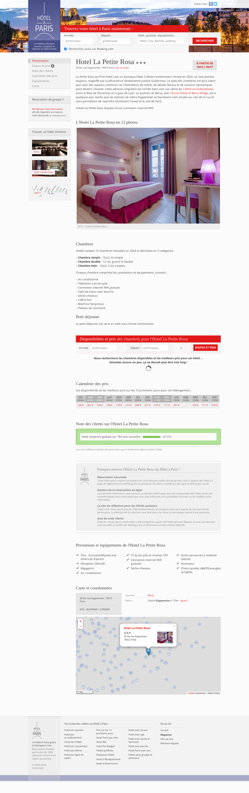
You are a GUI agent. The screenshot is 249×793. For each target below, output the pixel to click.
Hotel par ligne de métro (73, 767)
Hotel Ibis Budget (105, 757)
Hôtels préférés (104, 761)
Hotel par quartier (74, 741)
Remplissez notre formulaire (47, 109)
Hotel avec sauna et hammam (139, 751)
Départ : (106, 35)
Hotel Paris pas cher (107, 748)
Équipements (40, 81)
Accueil (164, 741)
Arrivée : (69, 35)
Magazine (166, 745)
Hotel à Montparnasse (108, 770)
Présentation (40, 60)
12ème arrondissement (198, 89)
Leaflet (191, 704)
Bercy (151, 606)
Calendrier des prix (44, 76)
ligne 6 (184, 611)
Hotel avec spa (136, 745)
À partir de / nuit (204, 65)
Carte (35, 86)
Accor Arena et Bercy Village (190, 93)
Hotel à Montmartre (107, 774)
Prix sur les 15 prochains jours (104, 743)
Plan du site (166, 750)
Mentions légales (169, 754)
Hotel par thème (73, 761)
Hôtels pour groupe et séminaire (140, 767)
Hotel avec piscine (138, 757)
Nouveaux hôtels (105, 765)
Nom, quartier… (157, 35)
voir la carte (122, 67)
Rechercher (205, 40)
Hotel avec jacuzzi (138, 741)
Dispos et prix (43, 66)
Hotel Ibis (101, 752)
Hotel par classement (75, 757)
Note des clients (42, 71)
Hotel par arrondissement (73, 747)
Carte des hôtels (73, 752)
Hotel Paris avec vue (139, 761)
